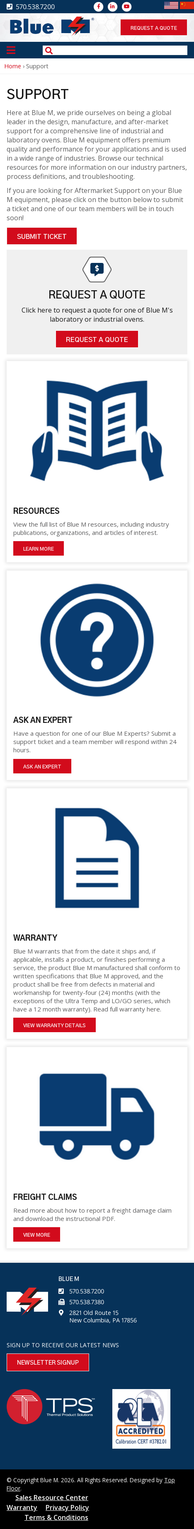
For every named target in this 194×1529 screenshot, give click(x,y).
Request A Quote (97, 340)
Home (12, 66)
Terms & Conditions (56, 1517)
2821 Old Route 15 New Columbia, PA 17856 (103, 1316)
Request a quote (154, 28)
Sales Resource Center (51, 1497)
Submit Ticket (42, 237)
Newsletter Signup (48, 1363)
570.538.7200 (86, 1291)
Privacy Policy (67, 1507)
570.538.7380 (86, 1302)
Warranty (22, 1507)
